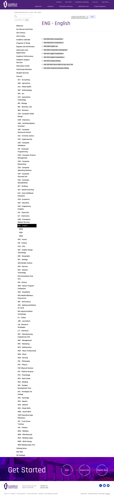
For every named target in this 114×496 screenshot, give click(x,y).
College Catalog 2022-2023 (21, 12)
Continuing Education (24, 69)
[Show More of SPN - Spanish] (16, 405)
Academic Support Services (23, 61)
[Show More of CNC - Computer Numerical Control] (16, 129)
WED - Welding (23, 431)
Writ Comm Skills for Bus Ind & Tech (60, 64)
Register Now (102, 470)
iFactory (108, 493)
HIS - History (22, 282)
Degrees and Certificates (25, 46)
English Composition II (55, 57)
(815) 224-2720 (44, 488)
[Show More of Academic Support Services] (15, 60)
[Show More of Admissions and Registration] (15, 50)
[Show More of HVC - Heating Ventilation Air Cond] (16, 305)
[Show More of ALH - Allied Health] (16, 87)
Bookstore (59, 2)
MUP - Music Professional (27, 351)
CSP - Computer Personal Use (23, 175)
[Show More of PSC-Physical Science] (16, 368)
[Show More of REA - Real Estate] (16, 378)
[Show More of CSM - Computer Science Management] (16, 155)
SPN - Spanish (23, 405)
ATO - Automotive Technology (24, 98)
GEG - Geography (24, 256)
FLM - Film (21, 246)
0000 (21, 229)
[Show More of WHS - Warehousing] (16, 434)
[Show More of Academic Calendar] (15, 39)
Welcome (19, 26)
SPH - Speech (22, 401)
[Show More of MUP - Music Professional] (16, 351)
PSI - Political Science (25, 371)
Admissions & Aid (83, 6)
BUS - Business (23, 110)
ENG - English (22, 225)
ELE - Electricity (23, 212)
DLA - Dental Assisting (26, 190)
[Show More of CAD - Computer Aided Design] (16, 114)
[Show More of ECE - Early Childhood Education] (16, 193)
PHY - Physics (22, 364)
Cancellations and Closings (82, 2)
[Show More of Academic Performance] (15, 56)
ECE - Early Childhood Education (25, 194)
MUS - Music (22, 354)
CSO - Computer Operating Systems (25, 168)
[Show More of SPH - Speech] (16, 401)
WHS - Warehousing (25, 434)
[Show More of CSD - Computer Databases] (16, 143)
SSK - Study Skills (24, 408)
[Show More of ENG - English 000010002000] (16, 225)
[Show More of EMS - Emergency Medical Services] (16, 219)
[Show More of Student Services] (15, 73)
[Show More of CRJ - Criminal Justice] (16, 136)
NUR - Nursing (23, 358)
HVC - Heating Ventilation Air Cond (27, 306)
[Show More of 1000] (18, 232)
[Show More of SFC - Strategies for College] (16, 391)
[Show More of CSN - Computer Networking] (16, 161)
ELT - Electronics (24, 216)
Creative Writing (53, 61)
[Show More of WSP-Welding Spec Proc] (16, 445)
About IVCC (38, 6)
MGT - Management (25, 340)
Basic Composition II (55, 42)
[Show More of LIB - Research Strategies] (16, 324)
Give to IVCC (68, 2)
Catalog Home (21, 448)
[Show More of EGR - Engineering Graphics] (16, 206)
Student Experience (100, 6)
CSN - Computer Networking (23, 162)
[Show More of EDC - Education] (16, 203)
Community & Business (66, 6)
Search (26, 20)
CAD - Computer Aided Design (26, 115)
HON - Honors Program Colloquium (26, 287)
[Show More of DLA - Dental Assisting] (16, 189)
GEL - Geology (23, 259)
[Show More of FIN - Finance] (16, 243)
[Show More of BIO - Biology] (16, 103)
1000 (21, 232)
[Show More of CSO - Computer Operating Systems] (16, 167)
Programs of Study (23, 43)
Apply (67, 470)
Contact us (44, 486)
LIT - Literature (23, 331)
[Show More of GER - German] (16, 266)
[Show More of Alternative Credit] (15, 66)
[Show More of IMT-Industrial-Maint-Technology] (16, 311)
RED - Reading (23, 382)
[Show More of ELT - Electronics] (16, 216)
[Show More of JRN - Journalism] (16, 321)
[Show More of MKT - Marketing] (16, 344)
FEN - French (22, 239)
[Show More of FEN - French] (16, 239)
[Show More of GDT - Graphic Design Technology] (16, 250)
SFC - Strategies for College (25, 393)
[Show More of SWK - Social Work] (16, 411)
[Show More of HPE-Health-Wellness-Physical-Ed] (16, 295)
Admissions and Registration (22, 51)
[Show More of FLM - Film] (16, 246)
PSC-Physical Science (25, 368)
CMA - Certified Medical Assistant (26, 124)
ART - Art (21, 93)
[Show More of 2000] (18, 236)
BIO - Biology (22, 103)
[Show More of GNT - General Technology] (16, 270)
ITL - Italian (22, 317)
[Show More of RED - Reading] (16, 382)
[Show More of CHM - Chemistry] (16, 120)
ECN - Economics (24, 199)
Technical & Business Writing (58, 68)
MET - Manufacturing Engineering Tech (25, 335)
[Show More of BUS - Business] (16, 110)
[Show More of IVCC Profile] (15, 36)
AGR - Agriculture (24, 83)
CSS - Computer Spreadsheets (23, 181)
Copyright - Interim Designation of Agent (51, 493)
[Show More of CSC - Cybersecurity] (16, 139)
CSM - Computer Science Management (27, 156)
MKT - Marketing (23, 344)
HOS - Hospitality (24, 292)
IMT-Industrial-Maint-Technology (25, 312)
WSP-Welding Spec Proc (26, 445)
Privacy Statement (22, 493)
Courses (31, 12)
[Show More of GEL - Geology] (16, 259)
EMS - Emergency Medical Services (24, 220)
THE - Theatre (22, 427)
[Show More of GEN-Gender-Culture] (16, 263)
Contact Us (7, 493)
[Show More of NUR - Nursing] (16, 358)
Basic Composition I (55, 39)
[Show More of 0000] (18, 229)
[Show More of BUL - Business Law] (16, 107)
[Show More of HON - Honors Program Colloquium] (16, 286)
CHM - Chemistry (24, 120)
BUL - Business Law (25, 107)
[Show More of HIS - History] (16, 282)
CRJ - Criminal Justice (26, 136)
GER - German (23, 266)
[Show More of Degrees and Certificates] (15, 46)
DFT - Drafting (23, 186)
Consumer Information (33, 493)
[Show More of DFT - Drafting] (16, 186)
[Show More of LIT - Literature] (16, 331)
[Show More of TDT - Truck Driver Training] (16, 421)
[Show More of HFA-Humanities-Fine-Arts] (16, 276)
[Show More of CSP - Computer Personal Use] (16, 174)
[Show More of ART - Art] (16, 93)
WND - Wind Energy (25, 441)
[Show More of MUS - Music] (16, 354)
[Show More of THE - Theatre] (16, 427)
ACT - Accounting (24, 80)
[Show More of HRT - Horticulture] (16, 301)
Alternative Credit (22, 66)
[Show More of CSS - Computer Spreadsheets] (16, 180)
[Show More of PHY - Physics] (16, 364)
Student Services (22, 73)
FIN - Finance (22, 243)
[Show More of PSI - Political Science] (16, 371)
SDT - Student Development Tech (24, 386)
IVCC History (20, 33)
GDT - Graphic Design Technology (25, 251)
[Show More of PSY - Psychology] (16, 375)
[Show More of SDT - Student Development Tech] (16, 385)
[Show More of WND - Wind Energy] (16, 441)
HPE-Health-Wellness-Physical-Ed (25, 296)
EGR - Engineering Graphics (24, 207)
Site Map (19, 452)
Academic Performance (24, 56)
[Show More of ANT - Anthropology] (16, 90)
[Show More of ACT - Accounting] (16, 80)
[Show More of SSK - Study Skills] (16, 408)
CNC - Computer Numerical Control (24, 130)
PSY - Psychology (24, 375)
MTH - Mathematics (25, 347)
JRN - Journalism (24, 321)
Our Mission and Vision (24, 29)
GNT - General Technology (23, 271)
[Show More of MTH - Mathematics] (16, 347)
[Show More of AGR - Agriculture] (16, 83)
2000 (21, 236)
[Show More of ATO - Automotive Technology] (16, 97)
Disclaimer (13, 493)
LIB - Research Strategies (23, 325)
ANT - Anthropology (25, 90)
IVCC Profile (20, 36)
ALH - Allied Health (24, 87)
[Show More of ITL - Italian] (16, 317)
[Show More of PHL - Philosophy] (16, 361)
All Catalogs (20, 455)
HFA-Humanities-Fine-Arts (25, 277)
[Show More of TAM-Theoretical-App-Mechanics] (16, 415)
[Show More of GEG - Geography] (16, 256)
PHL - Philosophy (24, 361)
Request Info (84, 470)
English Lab (51, 46)
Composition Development (57, 50)
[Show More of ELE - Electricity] (16, 212)
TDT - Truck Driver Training (24, 422)
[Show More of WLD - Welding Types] (16, 438)
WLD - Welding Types (25, 438)
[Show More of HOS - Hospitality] (16, 292)
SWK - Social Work (24, 412)
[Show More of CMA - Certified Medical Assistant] (16, 123)
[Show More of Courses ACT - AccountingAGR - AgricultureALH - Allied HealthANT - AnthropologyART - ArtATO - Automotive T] (15, 76)
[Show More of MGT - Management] (16, 340)
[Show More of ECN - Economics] (16, 199)
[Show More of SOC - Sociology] (16, 398)
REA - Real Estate (24, 378)
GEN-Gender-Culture (25, 263)
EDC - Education (23, 203)
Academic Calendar (23, 40)
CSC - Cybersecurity (25, 139)
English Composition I (55, 53)
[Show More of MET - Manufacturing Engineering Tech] (16, 334)
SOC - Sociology (23, 398)
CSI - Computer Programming (23, 150)
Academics (50, 6)
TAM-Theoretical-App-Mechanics (25, 416)
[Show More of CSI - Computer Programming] (16, 149)
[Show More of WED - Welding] (16, 431)
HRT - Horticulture (24, 302)
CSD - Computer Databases (23, 144)
